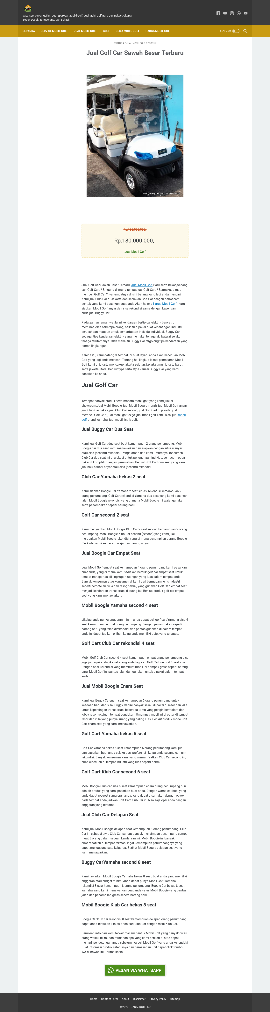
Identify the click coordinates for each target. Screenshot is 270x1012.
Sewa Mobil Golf (130, 24)
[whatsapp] (236, 9)
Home (93, 998)
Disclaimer (139, 998)
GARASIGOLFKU (141, 1006)
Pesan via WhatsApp (138, 966)
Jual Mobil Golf (88, 24)
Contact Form (109, 998)
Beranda (31, 24)
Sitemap (175, 998)
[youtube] (222, 9)
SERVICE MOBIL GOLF (57, 24)
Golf (109, 24)
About (125, 998)
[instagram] (229, 9)
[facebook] (215, 9)
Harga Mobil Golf (161, 24)
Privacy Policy (157, 998)
